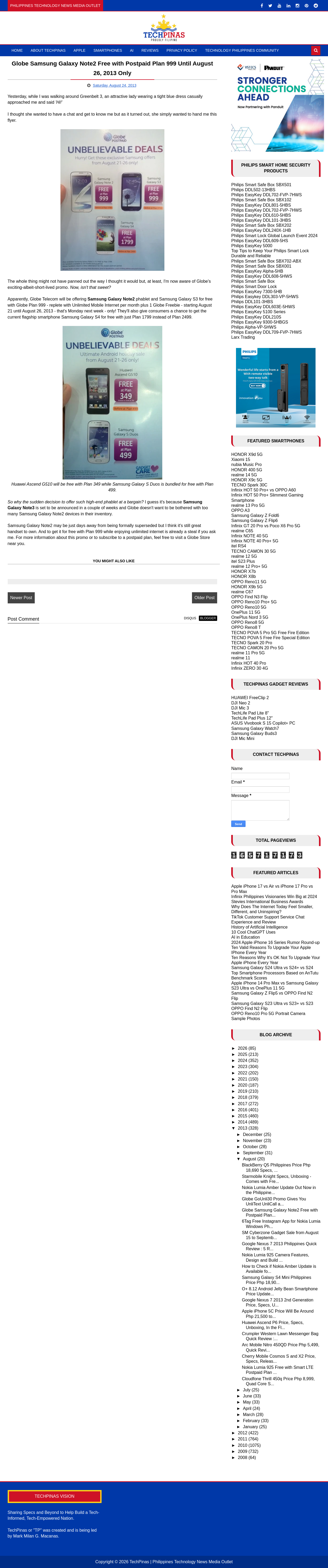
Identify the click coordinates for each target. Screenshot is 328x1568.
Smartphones (107, 50)
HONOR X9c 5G (246, 480)
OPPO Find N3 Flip (249, 597)
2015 (243, 1116)
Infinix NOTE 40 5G (249, 536)
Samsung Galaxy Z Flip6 (254, 520)
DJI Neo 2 (240, 703)
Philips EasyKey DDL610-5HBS (261, 215)
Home (17, 50)
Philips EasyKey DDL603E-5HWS (263, 306)
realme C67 (242, 592)
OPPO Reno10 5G (248, 607)
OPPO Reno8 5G (247, 622)
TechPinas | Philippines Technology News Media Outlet (181, 1562)
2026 (243, 1048)
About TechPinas (48, 50)
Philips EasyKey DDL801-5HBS (261, 205)
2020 (243, 1085)
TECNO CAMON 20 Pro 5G (257, 648)
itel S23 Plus (243, 561)
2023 (243, 1066)
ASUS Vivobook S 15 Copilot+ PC (263, 723)
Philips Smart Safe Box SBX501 (261, 184)
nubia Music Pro (246, 464)
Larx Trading (243, 337)
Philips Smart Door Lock (254, 286)
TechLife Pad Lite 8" (250, 713)
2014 (243, 1122)
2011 (243, 1439)
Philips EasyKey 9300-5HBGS (259, 322)
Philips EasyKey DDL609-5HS (259, 240)
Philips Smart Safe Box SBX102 (261, 200)
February (252, 1420)
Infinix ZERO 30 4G (249, 668)
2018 (243, 1097)
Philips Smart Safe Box (253, 281)
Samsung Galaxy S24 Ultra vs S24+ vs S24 (272, 967)
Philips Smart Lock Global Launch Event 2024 (274, 235)
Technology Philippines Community (242, 50)
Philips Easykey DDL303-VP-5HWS (264, 296)
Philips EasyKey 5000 (251, 245)
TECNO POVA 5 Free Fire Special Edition (270, 637)
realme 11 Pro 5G (248, 653)
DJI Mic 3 (240, 708)
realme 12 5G (244, 556)
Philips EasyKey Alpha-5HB (257, 271)
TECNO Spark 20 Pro (251, 643)
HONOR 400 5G (246, 470)
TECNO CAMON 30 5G (253, 551)
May (247, 1402)
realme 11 (240, 658)
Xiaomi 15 (240, 459)
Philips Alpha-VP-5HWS (253, 327)
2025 (243, 1054)
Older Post (205, 597)
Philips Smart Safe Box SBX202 (261, 225)
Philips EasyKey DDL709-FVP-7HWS (266, 332)
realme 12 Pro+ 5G (249, 566)
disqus (190, 618)
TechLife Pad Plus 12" (252, 718)
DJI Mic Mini (242, 738)
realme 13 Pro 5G (248, 505)
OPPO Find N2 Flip (249, 1008)
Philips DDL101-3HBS (252, 301)
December (253, 1134)
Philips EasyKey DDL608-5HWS (261, 276)
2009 (243, 1451)
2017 (243, 1103)
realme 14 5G (244, 475)
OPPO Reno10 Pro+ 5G (254, 602)
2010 (243, 1445)
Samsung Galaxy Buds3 (254, 733)
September (254, 1153)
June (248, 1396)
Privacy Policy (182, 50)
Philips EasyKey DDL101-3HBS (261, 220)
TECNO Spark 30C (249, 485)
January (251, 1427)
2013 (243, 1128)
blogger (208, 618)
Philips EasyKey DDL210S (256, 317)
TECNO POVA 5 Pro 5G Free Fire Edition (270, 632)
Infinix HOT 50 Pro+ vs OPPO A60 (263, 490)
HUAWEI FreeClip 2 (250, 697)
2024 (243, 1060)
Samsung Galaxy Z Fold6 (255, 515)
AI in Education (245, 937)
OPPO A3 (240, 510)
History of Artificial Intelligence (259, 927)
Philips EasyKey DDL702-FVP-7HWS (266, 195)
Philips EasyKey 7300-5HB (256, 291)
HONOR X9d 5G (247, 454)
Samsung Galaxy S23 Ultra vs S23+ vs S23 (272, 1003)
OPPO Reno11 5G (248, 582)
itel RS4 (238, 546)
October (251, 1146)
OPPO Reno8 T (246, 627)
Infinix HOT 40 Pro (248, 663)
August (250, 1159)
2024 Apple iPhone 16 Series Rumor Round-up (275, 942)
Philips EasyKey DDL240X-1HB (261, 230)
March (249, 1414)
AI (131, 50)
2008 (243, 1457)
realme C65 (242, 531)
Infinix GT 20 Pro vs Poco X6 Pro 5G (265, 526)
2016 (243, 1110)
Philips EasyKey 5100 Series (258, 312)
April (247, 1408)
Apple (79, 50)
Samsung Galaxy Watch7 (255, 728)
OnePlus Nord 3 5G (249, 617)
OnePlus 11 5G (245, 612)
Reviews (150, 50)
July (247, 1390)
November (253, 1140)
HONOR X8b (243, 576)
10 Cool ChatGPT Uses (253, 932)
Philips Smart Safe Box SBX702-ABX (266, 261)
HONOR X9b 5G (247, 587)
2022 (243, 1073)
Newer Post (21, 597)
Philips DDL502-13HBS (253, 190)
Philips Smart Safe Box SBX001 (261, 266)
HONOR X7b (243, 571)
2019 (243, 1091)
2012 (243, 1433)
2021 (243, 1079)
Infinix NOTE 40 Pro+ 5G (254, 541)
